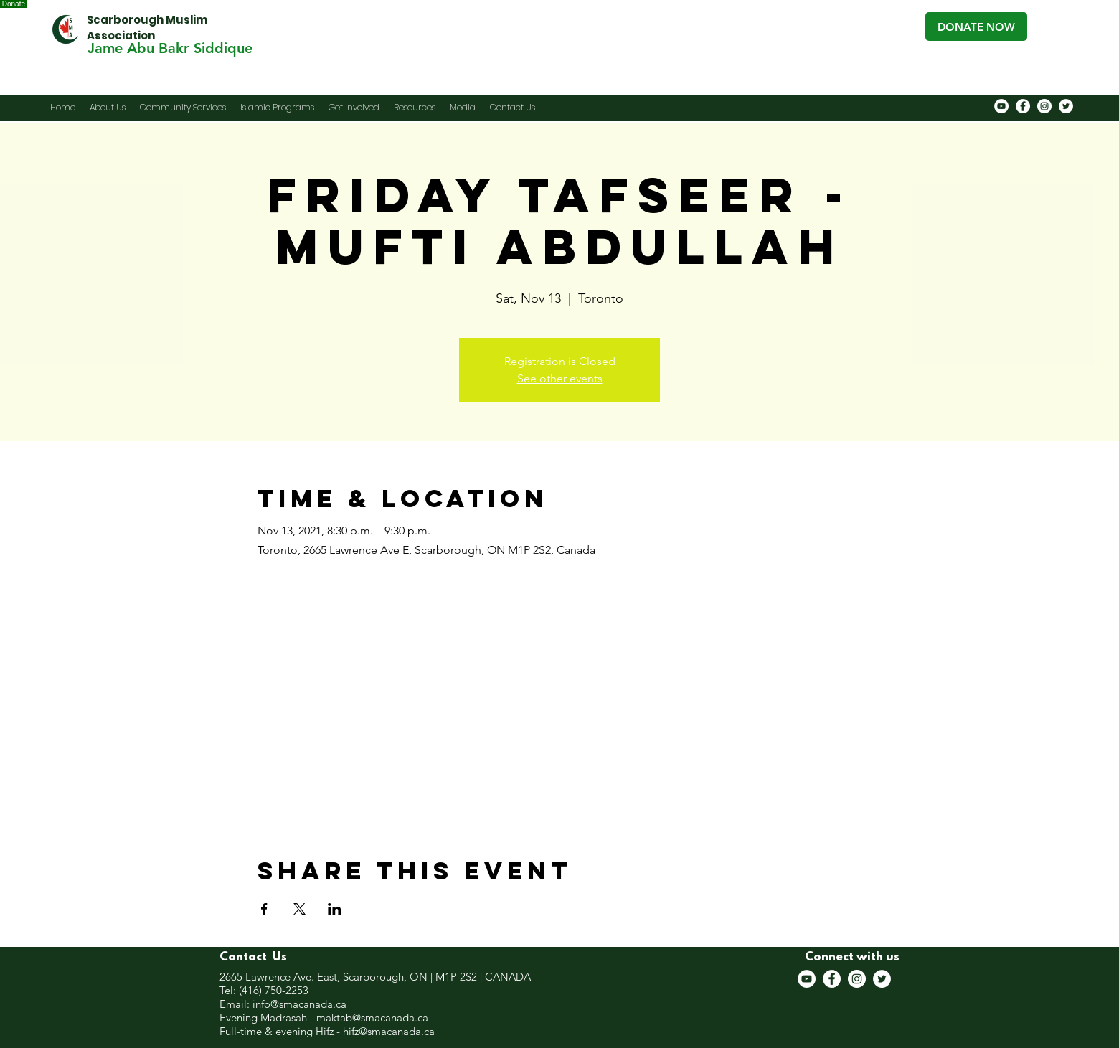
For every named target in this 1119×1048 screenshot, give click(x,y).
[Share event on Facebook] (264, 909)
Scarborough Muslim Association (147, 27)
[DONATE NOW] (976, 26)
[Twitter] (1066, 106)
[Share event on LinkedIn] (334, 909)
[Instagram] (1044, 106)
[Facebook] (1023, 106)
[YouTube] (1001, 106)
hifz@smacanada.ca (389, 1031)
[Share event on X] (299, 909)
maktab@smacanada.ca (372, 1017)
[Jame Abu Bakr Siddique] (169, 48)
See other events (560, 378)
